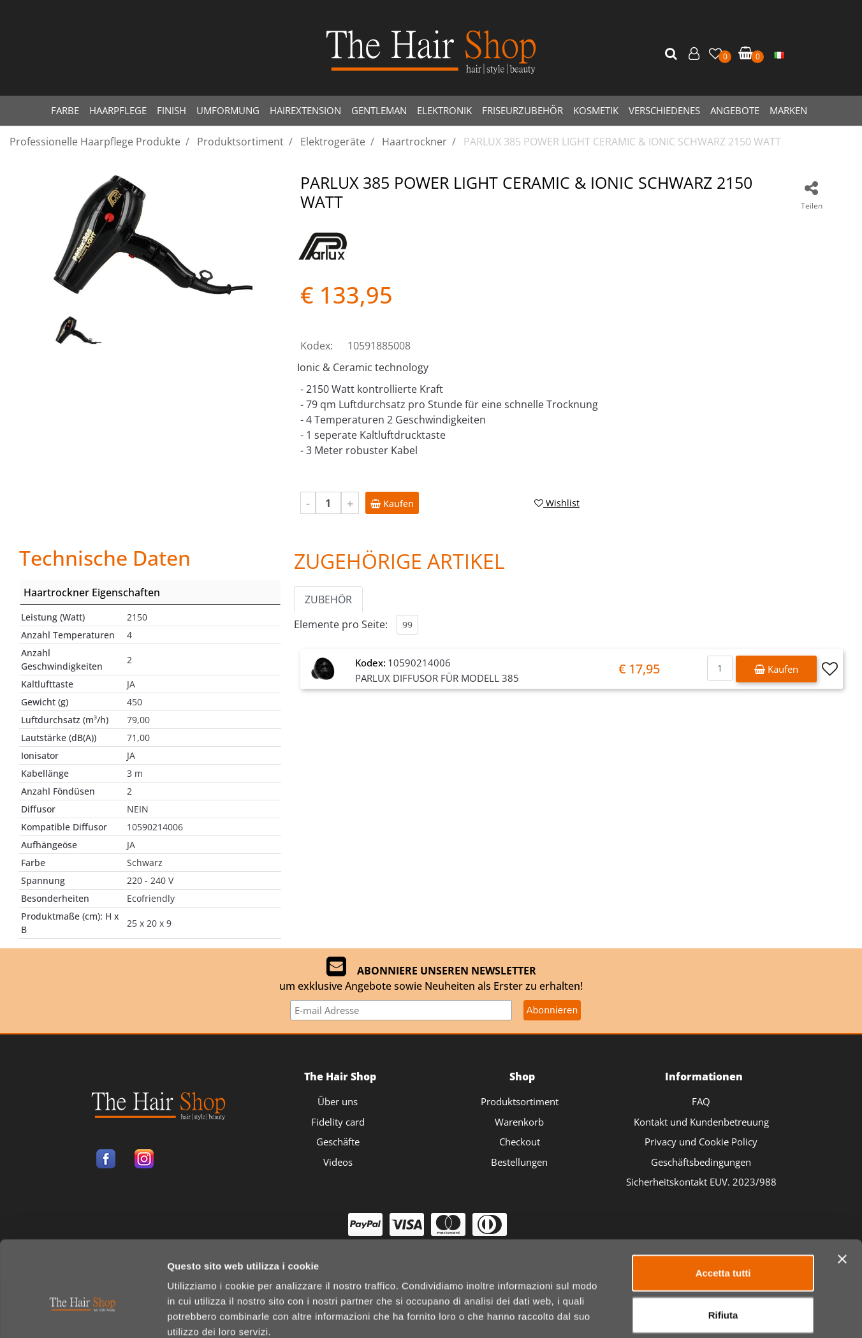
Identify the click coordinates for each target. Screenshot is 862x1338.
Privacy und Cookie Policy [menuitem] (701, 1141)
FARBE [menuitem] (65, 110)
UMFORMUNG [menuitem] (227, 110)
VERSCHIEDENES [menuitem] (664, 110)
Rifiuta (723, 1244)
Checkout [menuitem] (519, 1141)
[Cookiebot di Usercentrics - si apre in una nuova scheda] (82, 1313)
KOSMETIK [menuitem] (595, 110)
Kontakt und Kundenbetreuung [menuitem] (701, 1121)
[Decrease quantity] (308, 503)
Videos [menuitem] (338, 1162)
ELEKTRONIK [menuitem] (444, 110)
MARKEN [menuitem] (788, 110)
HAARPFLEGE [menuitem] (118, 110)
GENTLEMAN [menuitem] (379, 110)
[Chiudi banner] (842, 1188)
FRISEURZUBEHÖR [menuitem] (522, 110)
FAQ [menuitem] (701, 1101)
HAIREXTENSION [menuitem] (305, 110)
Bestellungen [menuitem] (519, 1162)
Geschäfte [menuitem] (338, 1141)
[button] (673, 54)
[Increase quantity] (350, 503)
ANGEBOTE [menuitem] (734, 110)
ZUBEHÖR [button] (328, 599)
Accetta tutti (723, 1202)
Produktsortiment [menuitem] (520, 1101)
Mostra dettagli (670, 1312)
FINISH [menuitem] (171, 110)
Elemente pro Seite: (341, 624)
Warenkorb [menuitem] (519, 1121)
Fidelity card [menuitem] (338, 1121)
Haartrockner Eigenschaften (92, 592)
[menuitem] (779, 54)
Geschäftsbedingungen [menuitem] (701, 1162)
